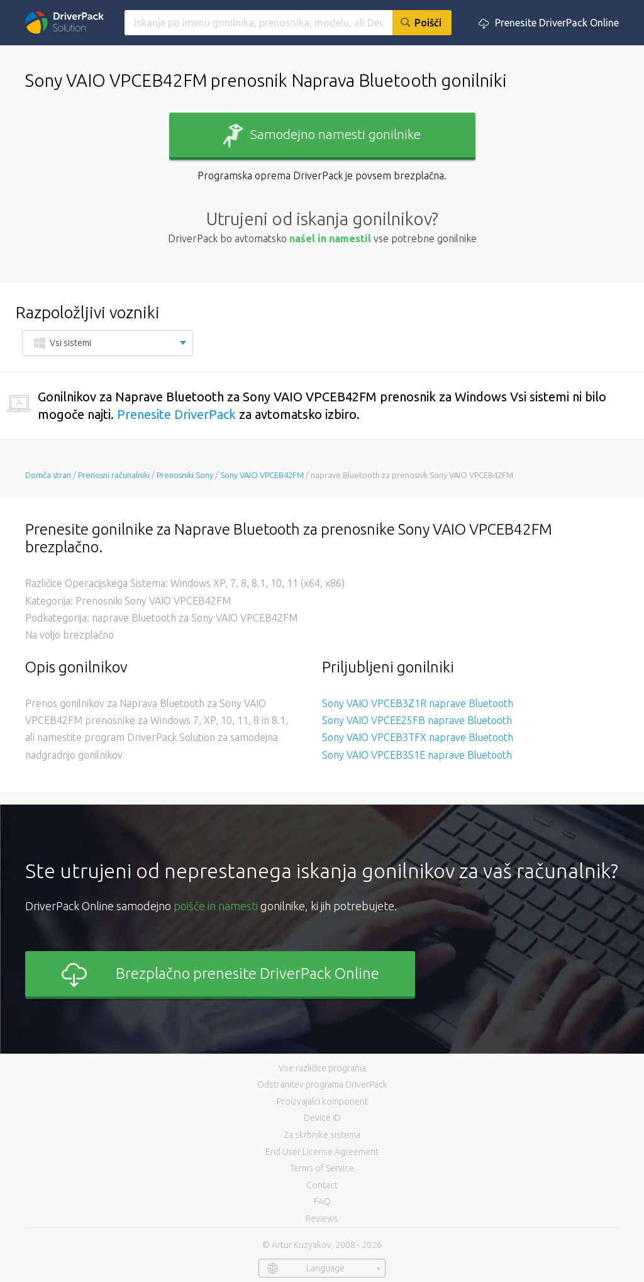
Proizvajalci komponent (322, 1101)
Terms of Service (322, 1168)
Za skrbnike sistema (322, 1135)
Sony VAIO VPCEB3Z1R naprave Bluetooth (417, 703)
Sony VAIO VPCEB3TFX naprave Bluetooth (417, 737)
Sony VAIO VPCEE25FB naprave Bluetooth (417, 720)
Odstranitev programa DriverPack (322, 1084)
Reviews (322, 1218)
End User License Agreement (322, 1152)
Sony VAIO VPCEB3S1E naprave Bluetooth (417, 755)
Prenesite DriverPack (176, 414)
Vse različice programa (322, 1068)
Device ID (322, 1118)
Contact (322, 1185)
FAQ (322, 1201)
